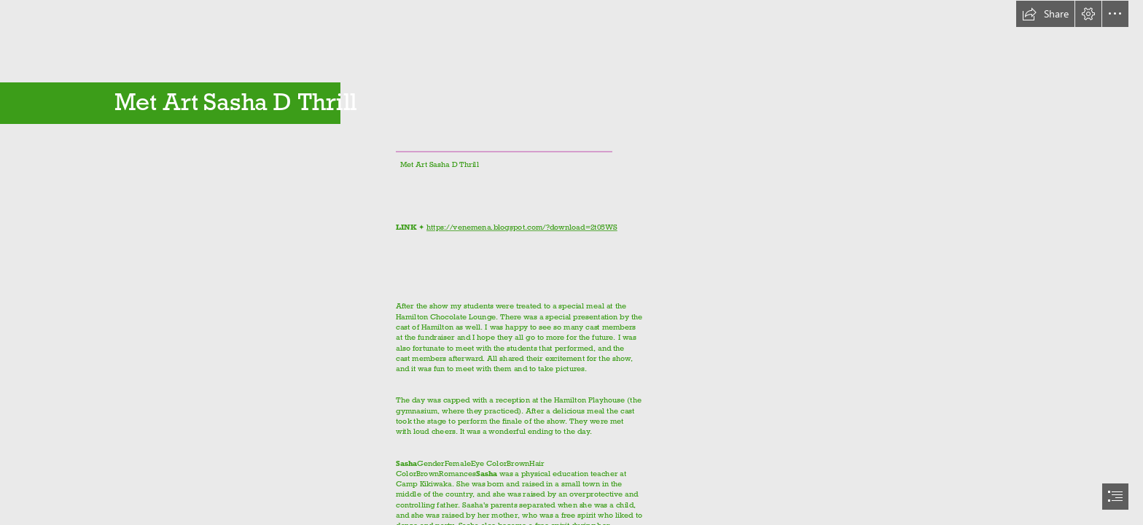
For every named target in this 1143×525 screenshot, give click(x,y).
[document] (571, 262)
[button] (1045, 14)
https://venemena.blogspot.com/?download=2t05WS (521, 227)
